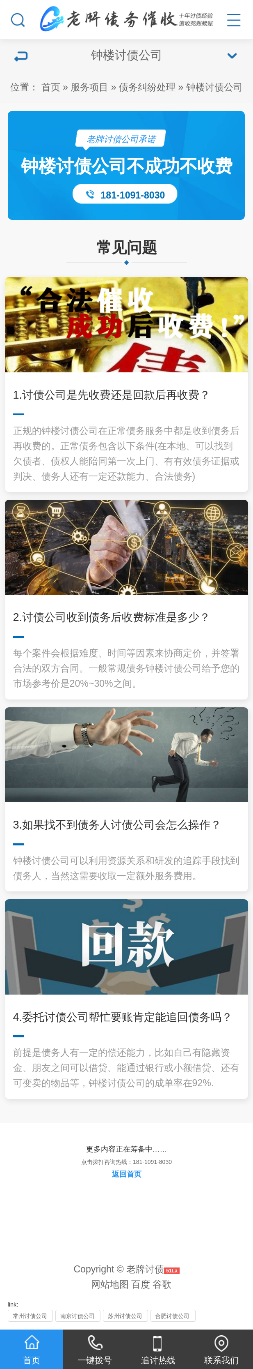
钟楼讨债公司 (214, 87)
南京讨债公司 (77, 1316)
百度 (140, 1284)
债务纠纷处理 (147, 87)
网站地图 (110, 1284)
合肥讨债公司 (172, 1316)
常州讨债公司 (30, 1316)
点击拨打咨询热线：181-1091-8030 (126, 1162)
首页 (50, 87)
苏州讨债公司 (125, 1316)
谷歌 (162, 1284)
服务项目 (89, 87)
